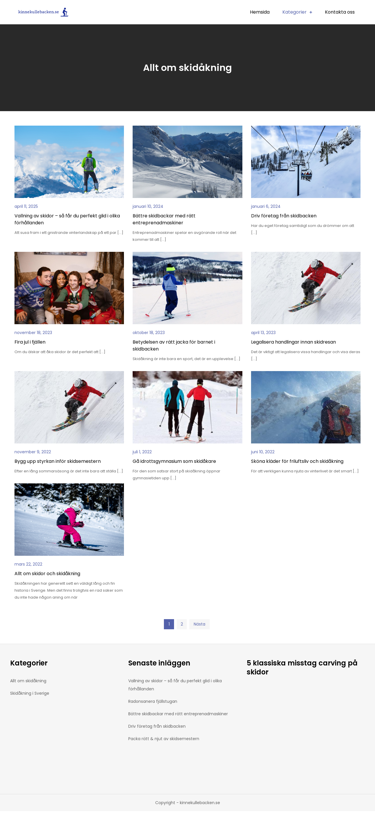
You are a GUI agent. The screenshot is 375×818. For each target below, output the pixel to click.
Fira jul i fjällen (29, 342)
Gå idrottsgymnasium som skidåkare (174, 461)
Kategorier (294, 12)
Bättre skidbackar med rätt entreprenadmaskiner (164, 219)
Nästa (199, 624)
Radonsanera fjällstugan (152, 701)
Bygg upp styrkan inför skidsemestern (57, 461)
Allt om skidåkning (28, 681)
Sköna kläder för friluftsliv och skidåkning (297, 461)
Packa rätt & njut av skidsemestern (163, 739)
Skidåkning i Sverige (29, 693)
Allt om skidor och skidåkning (47, 573)
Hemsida (260, 12)
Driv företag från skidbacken (284, 215)
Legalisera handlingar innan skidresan (293, 342)
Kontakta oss (340, 12)
